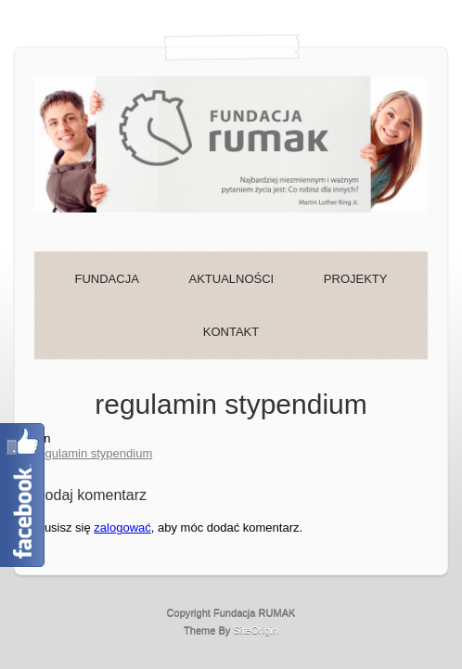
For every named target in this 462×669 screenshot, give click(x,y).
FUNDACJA (107, 279)
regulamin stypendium (93, 453)
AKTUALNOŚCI (231, 279)
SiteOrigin (255, 630)
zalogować (122, 527)
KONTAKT (231, 332)
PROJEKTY (356, 279)
